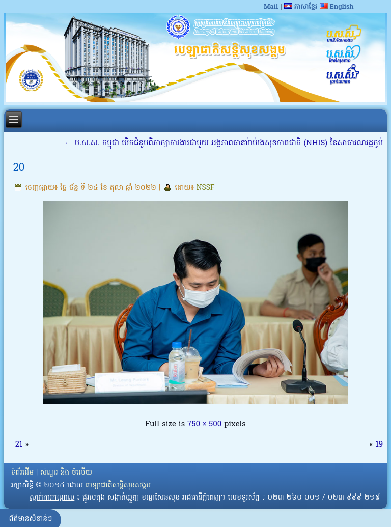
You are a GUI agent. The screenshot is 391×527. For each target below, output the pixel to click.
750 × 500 (204, 424)
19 (379, 444)
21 (18, 444)
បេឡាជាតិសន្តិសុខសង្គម (118, 485)
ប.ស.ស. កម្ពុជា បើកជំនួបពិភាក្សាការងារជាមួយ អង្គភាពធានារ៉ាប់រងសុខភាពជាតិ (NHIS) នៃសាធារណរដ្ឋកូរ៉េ (224, 143)
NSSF (206, 188)
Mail (271, 7)
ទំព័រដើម (22, 472)
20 (18, 168)
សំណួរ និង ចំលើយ (66, 472)
